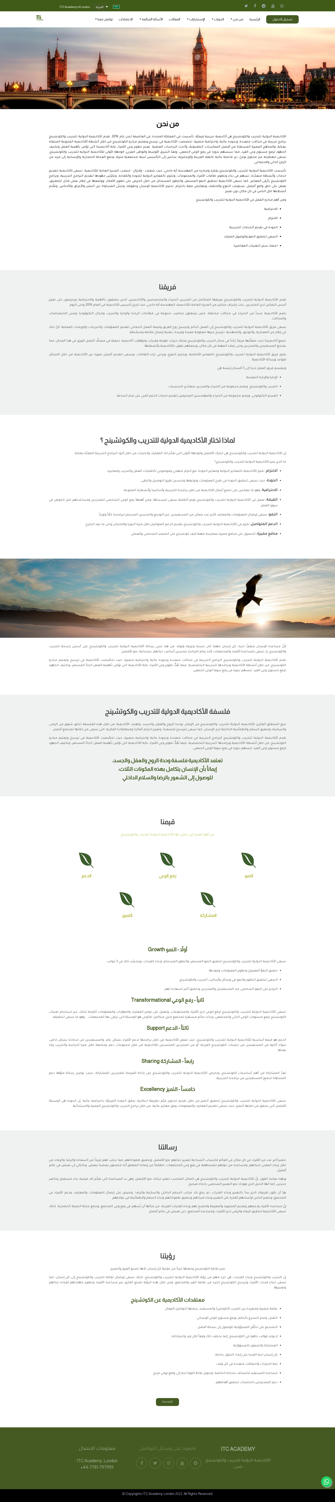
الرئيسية (167, 1401)
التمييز (127, 915)
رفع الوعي (167, 875)
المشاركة (208, 915)
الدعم (86, 875)
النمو (249, 875)
